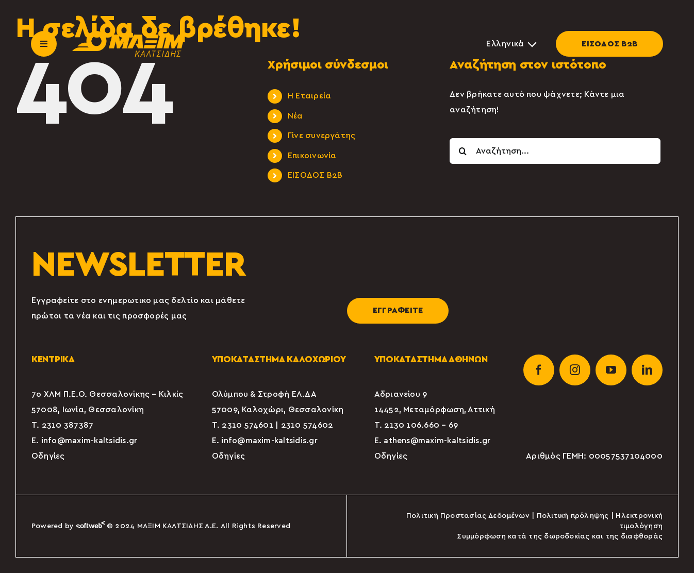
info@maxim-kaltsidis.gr (89, 440)
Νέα (295, 116)
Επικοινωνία (312, 155)
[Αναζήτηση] (462, 151)
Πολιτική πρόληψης (573, 515)
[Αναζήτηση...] (555, 151)
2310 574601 (247, 425)
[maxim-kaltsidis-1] (128, 35)
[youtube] (611, 370)
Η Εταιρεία (309, 96)
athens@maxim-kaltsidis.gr (437, 440)
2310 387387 (68, 425)
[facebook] (538, 370)
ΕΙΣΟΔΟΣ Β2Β (609, 44)
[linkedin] (647, 370)
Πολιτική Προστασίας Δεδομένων (468, 515)
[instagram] (574, 370)
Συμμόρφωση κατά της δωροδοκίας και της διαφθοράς (560, 536)
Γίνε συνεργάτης (322, 135)
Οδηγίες (48, 456)
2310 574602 (307, 425)
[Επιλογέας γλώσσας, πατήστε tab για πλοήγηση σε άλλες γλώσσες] (510, 44)
